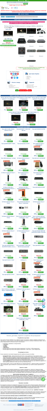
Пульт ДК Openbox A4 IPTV (23, 143)
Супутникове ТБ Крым (28, 404)
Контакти (27, 0)
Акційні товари (12, 5)
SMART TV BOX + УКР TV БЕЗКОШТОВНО (29, 23)
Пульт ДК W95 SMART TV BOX (8, 143)
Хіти (18, 5)
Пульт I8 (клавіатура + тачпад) (23, 274)
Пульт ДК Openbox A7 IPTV (8, 274)
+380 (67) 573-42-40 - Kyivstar (39, 404)
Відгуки (29, 90)
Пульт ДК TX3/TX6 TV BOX (8, 260)
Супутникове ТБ (27, 406)
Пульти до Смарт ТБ (7, 21)
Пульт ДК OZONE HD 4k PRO (38, 129)
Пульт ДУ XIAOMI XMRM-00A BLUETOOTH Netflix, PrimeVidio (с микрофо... (39, 232)
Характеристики (23, 90)
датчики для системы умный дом (24, 400)
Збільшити (21, 32)
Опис (17, 90)
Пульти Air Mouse (26, 21)
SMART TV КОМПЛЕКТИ (14, 23)
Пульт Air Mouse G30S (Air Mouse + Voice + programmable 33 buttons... (39, 218)
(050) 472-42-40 (17, 2)
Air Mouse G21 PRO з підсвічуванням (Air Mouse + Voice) (23, 188)
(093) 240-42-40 (24, 2)
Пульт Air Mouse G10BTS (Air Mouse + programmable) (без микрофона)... (8, 290)
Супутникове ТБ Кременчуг (29, 405)
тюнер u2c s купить (36, 400)
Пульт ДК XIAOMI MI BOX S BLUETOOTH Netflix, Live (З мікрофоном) (8, 247)
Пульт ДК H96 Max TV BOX (39, 245)
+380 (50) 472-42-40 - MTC (39, 405)
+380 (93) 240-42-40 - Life (38, 406)
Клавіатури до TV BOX (16, 21)
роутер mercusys (12, 400)
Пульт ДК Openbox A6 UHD (39, 187)
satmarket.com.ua (30, 409)
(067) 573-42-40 (10, 2)
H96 (10, 29)
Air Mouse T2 (23, 260)
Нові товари (23, 5)
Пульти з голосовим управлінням (37, 21)
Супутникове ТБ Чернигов (29, 403)
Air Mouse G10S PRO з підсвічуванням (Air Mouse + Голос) (8, 188)
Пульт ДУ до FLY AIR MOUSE (38, 158)
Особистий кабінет (21, 0)
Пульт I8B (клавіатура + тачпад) (8, 158)
